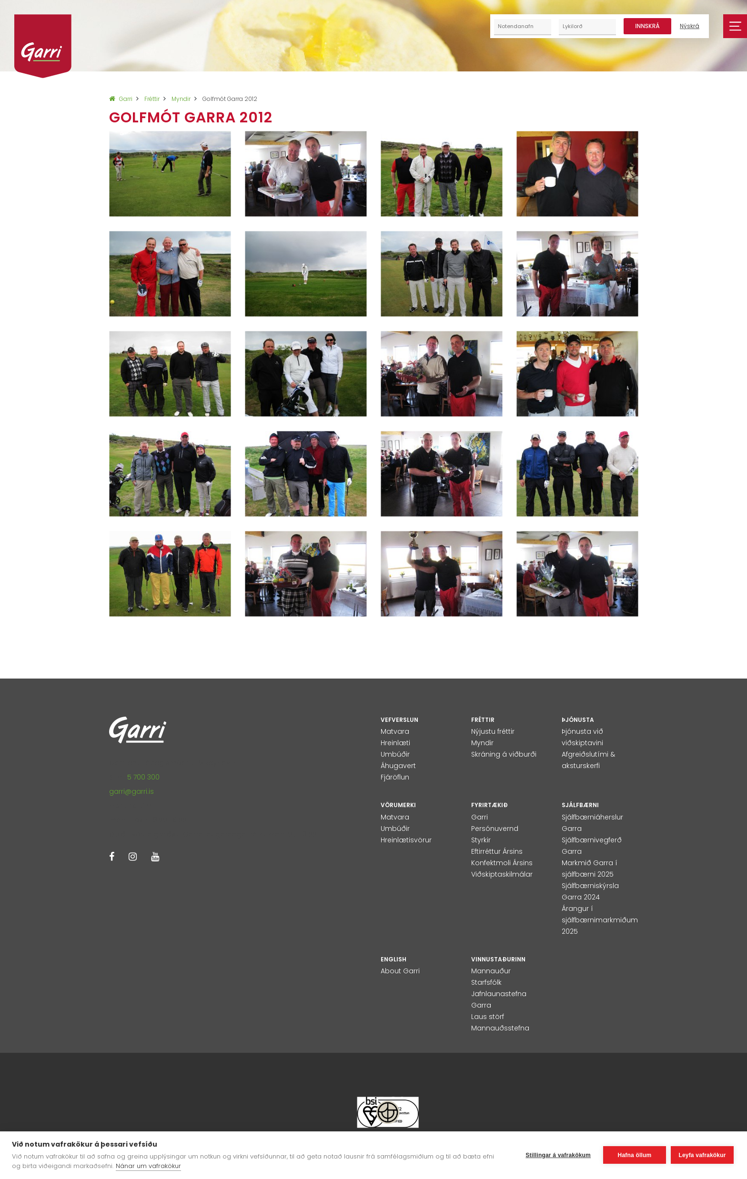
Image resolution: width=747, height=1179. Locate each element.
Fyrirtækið (489, 805)
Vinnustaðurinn (498, 959)
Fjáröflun (395, 777)
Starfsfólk (486, 982)
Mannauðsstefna (500, 1028)
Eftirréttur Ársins (497, 851)
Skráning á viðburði (503, 754)
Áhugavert (398, 765)
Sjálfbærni (580, 805)
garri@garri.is (131, 791)
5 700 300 (143, 777)
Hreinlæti (395, 743)
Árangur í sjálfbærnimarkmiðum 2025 (600, 920)
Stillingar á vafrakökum (558, 1155)
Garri (120, 99)
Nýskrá (689, 26)
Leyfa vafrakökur (702, 1155)
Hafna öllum (635, 1155)
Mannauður (491, 971)
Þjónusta (578, 720)
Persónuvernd (494, 828)
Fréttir (152, 99)
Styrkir (481, 840)
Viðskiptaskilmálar (502, 874)
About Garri (400, 971)
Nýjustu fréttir (493, 731)
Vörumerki (398, 805)
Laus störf (487, 1016)
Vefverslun (399, 720)
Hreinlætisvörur (406, 840)
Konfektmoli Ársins (502, 863)
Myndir (181, 99)
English (393, 959)
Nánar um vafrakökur (148, 1165)
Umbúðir (395, 754)
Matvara (395, 731)
